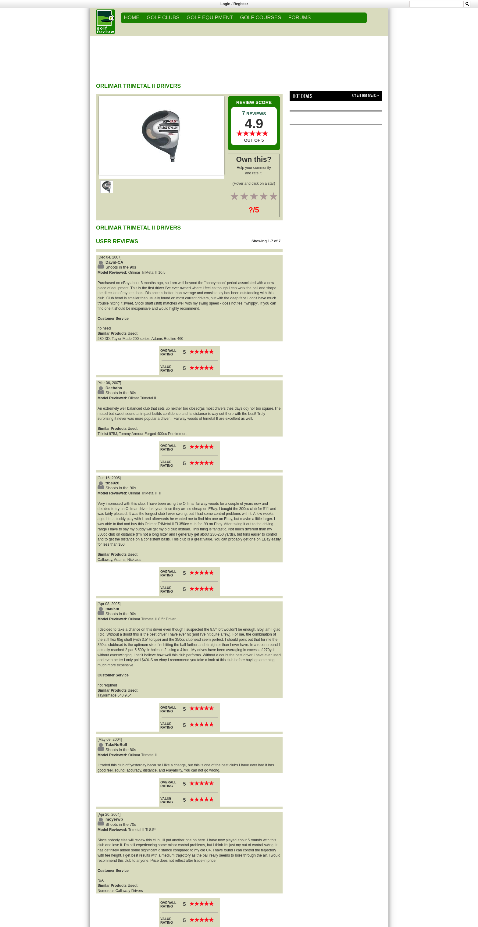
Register (241, 4)
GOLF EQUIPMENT (210, 17)
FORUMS (299, 17)
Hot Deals (302, 96)
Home (132, 17)
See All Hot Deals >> (365, 95)
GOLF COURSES (260, 17)
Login (225, 4)
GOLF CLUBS (163, 17)
